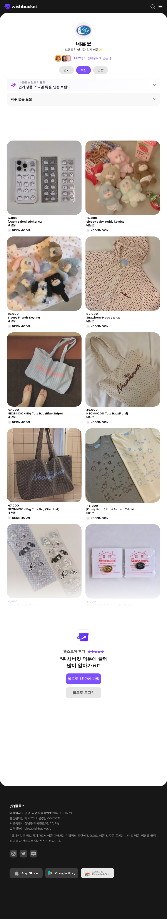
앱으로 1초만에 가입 (83, 679)
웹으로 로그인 (84, 693)
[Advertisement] (83, 123)
